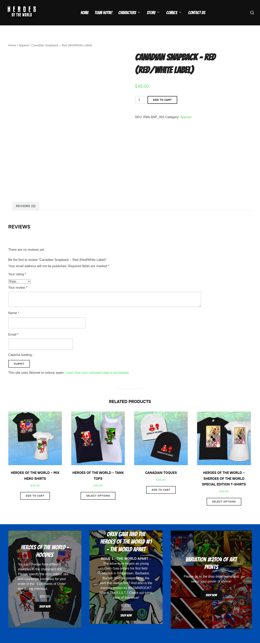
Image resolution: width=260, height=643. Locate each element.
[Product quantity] (141, 108)
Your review (17, 295)
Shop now (45, 614)
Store (153, 12)
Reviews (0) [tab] (26, 214)
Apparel (23, 53)
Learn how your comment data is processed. (97, 380)
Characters (129, 12)
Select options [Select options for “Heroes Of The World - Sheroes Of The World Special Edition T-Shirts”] (224, 509)
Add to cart (162, 107)
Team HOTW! (103, 12)
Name (13, 321)
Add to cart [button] (35, 504)
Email (13, 342)
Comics (174, 12)
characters (48, 577)
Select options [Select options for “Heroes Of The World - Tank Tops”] (98, 504)
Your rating (17, 282)
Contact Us (196, 12)
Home (84, 12)
